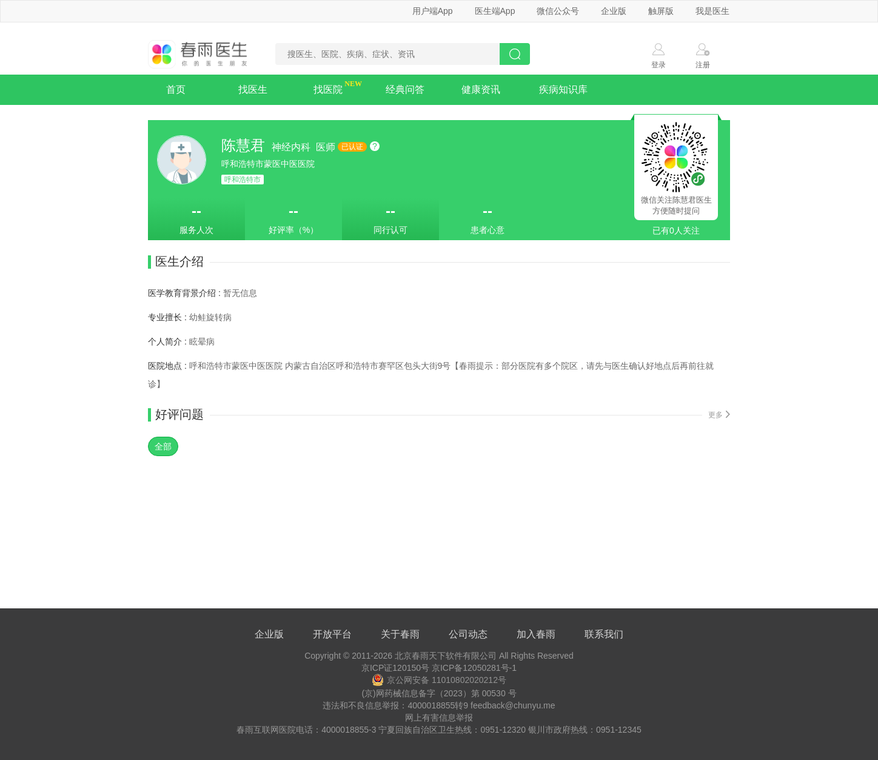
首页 (176, 89)
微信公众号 (558, 11)
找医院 (328, 89)
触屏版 (661, 11)
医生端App (495, 11)
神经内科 (292, 147)
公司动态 (468, 634)
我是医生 (712, 11)
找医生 (252, 89)
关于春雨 (400, 634)
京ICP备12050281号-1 (474, 668)
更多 (719, 415)
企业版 (613, 11)
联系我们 (604, 634)
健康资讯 (480, 89)
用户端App (432, 11)
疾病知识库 (563, 89)
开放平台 (332, 634)
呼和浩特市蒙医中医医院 (268, 164)
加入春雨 (536, 634)
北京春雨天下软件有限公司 (446, 656)
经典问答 (405, 89)
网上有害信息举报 (439, 717)
